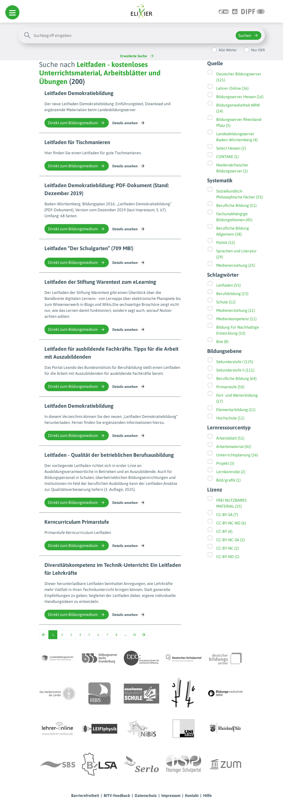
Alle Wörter (228, 50)
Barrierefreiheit (85, 795)
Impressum (170, 795)
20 (134, 634)
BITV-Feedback (117, 795)
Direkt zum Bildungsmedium (76, 123)
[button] (12, 12)
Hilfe (207, 795)
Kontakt (192, 795)
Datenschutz (146, 795)
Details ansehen (128, 123)
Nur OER (258, 50)
